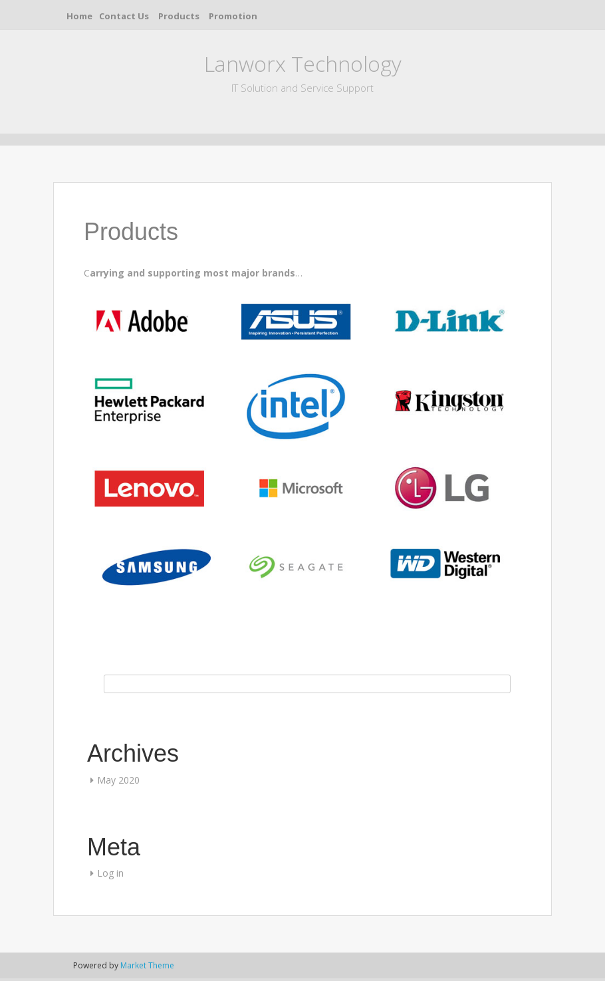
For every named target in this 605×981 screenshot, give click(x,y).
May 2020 (118, 780)
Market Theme (147, 965)
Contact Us (124, 16)
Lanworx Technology (303, 63)
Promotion (233, 16)
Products (178, 16)
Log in (110, 873)
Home (79, 16)
